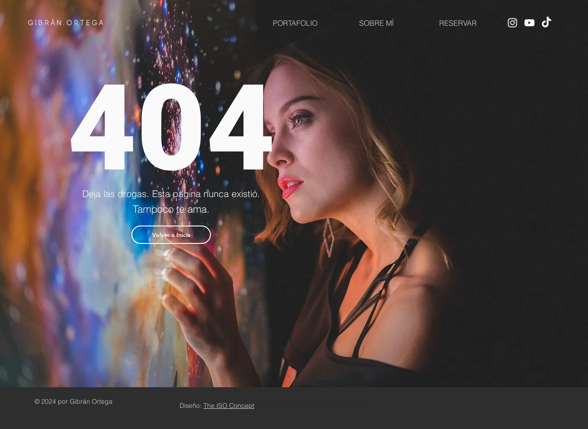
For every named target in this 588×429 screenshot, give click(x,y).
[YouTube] (529, 23)
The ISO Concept (229, 405)
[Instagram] (512, 23)
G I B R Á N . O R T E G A (65, 23)
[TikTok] (546, 23)
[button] (171, 235)
